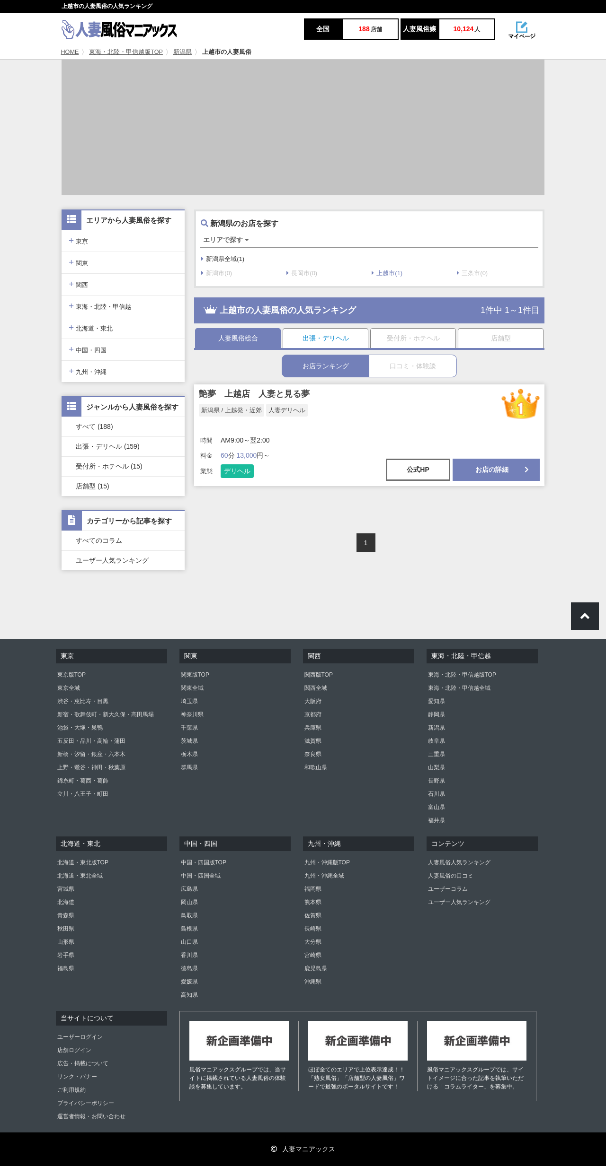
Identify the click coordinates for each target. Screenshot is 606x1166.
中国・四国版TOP (203, 862)
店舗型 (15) (92, 486)
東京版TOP (71, 674)
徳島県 (189, 968)
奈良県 (312, 754)
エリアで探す (226, 240)
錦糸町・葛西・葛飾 (82, 780)
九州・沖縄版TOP (327, 862)
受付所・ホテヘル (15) (109, 466)
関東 (78, 262)
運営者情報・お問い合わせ (91, 1116)
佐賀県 (312, 915)
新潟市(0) (216, 273)
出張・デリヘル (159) (108, 446)
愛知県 (436, 701)
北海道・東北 (91, 327)
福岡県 (312, 889)
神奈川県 (192, 714)
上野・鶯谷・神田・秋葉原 (91, 767)
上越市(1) (387, 273)
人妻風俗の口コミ (450, 875)
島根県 (189, 928)
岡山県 (189, 902)
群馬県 (189, 767)
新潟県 (182, 52)
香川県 (189, 955)
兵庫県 (312, 727)
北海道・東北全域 (80, 875)
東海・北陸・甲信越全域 (459, 688)
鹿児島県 (315, 968)
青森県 (65, 915)
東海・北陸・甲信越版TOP (126, 52)
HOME (70, 52)
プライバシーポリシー (85, 1103)
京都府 (312, 714)
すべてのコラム (99, 540)
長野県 (436, 780)
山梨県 (436, 767)
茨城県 (189, 741)
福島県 (65, 968)
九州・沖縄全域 (324, 875)
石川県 (436, 794)
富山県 (436, 807)
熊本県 (312, 902)
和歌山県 (315, 767)
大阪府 (312, 701)
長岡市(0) (301, 273)
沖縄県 (312, 981)
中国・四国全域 (201, 875)
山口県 (189, 942)
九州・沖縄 (88, 371)
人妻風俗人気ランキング (459, 862)
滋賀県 (312, 741)
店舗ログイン (74, 1050)
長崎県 (312, 928)
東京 (78, 240)
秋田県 (65, 928)
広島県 (189, 889)
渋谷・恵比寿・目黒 (82, 701)
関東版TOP (195, 674)
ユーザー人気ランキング (112, 560)
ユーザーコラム (448, 889)
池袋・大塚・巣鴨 (80, 727)
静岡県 (436, 714)
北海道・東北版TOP (82, 862)
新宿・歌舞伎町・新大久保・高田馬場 (105, 714)
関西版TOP (318, 674)
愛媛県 (189, 981)
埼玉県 (189, 701)
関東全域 (192, 688)
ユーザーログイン (80, 1037)
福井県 (436, 820)
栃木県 (189, 754)
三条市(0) (472, 273)
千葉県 (189, 727)
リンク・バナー (77, 1076)
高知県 (189, 995)
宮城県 (65, 889)
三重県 (436, 754)
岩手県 (65, 955)
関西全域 (315, 688)
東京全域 (68, 688)
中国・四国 (88, 349)
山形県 (65, 942)
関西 (78, 284)
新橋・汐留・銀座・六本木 (91, 754)
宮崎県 (312, 955)
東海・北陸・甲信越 (100, 306)
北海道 (65, 902)
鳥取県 (189, 915)
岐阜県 (436, 741)
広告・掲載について (82, 1063)
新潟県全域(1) (222, 258)
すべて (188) (94, 426)
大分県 (312, 942)
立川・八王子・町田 (82, 794)
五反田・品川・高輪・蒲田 (91, 741)
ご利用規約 (71, 1090)
